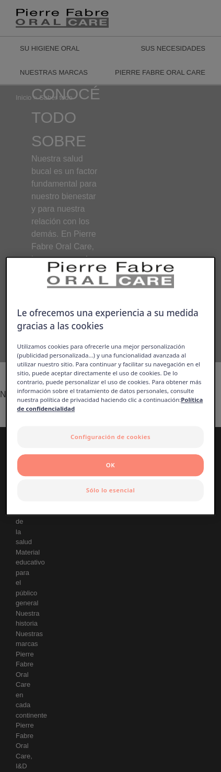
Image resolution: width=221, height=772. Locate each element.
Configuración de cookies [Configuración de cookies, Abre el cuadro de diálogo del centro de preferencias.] (110, 437)
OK (110, 465)
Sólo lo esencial (110, 490)
